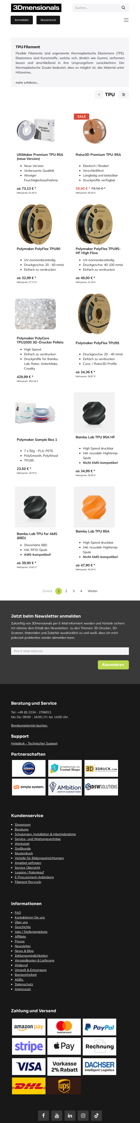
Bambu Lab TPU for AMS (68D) (37, 536)
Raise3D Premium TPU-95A (98, 155)
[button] (113, 664)
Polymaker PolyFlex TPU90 (38, 249)
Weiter (93, 591)
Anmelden (22, 20)
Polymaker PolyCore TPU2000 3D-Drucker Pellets (40, 340)
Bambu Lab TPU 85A (92, 531)
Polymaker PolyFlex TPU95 (97, 343)
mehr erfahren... (27, 83)
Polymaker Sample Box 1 (37, 440)
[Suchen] (123, 8)
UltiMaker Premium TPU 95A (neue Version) (40, 157)
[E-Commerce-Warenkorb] (48, 20)
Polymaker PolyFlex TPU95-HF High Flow (98, 251)
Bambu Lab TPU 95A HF (95, 437)
